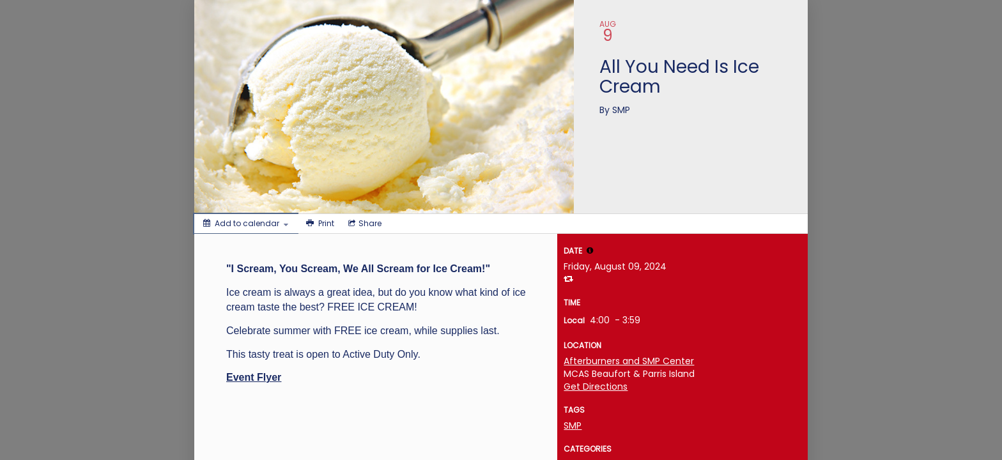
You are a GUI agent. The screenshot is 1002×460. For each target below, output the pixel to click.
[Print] (319, 223)
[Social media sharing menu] (364, 223)
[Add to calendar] (245, 223)
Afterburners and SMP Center (629, 361)
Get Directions (596, 386)
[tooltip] (590, 250)
